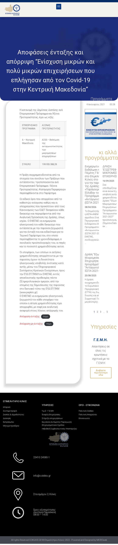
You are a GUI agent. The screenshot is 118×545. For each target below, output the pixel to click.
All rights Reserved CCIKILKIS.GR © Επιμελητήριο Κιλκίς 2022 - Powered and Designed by (54, 540)
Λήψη (45, 317)
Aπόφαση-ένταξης (30, 316)
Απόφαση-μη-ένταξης (31, 323)
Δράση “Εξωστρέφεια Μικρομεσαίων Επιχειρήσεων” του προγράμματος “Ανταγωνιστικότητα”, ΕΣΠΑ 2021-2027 (98, 262)
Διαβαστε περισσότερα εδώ (100, 372)
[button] (58, 6)
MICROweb (102, 540)
